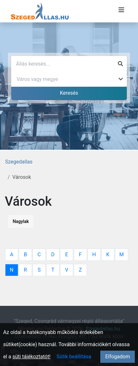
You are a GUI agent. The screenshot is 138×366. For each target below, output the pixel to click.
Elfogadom (117, 357)
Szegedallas (19, 162)
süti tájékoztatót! (31, 357)
